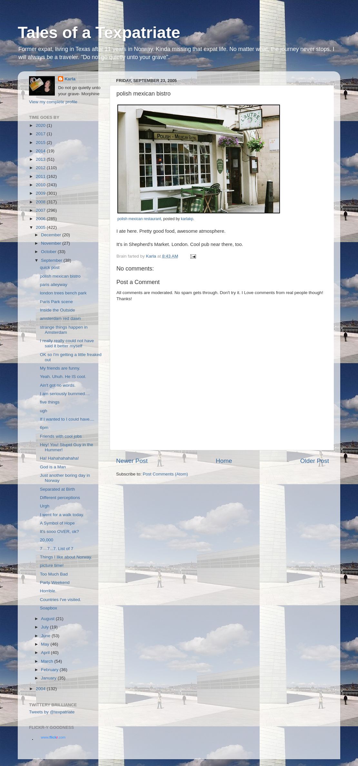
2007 (41, 210)
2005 (41, 227)
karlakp (187, 219)
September (52, 260)
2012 (41, 167)
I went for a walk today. (62, 514)
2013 (41, 159)
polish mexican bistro (60, 276)
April (46, 652)
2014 (41, 150)
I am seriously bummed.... (65, 393)
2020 (41, 125)
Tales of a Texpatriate (99, 33)
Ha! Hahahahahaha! (59, 458)
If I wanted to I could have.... (67, 419)
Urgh (44, 506)
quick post (50, 267)
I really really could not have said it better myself (67, 343)
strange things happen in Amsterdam (64, 330)
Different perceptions (60, 497)
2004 (41, 688)
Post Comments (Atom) (165, 474)
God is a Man (53, 467)
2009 (41, 193)
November (51, 243)
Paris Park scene (56, 301)
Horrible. (48, 590)
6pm (44, 427)
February (50, 669)
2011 (41, 176)
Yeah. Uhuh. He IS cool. (63, 376)
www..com (53, 737)
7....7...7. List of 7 (57, 548)
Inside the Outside (57, 310)
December (51, 234)
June (46, 635)
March (47, 661)
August (48, 618)
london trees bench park (63, 293)
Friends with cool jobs (61, 436)
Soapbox (48, 608)
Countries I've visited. (60, 599)
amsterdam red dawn (60, 318)
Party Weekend (55, 582)
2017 (41, 133)
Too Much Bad (54, 574)
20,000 (46, 539)
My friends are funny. (60, 368)
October (49, 251)
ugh (43, 410)
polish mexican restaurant (139, 219)
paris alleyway (53, 284)
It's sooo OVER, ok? (59, 531)
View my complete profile (53, 101)
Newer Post (132, 460)
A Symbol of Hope (57, 523)
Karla (70, 79)
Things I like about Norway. (66, 557)
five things (50, 402)
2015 (41, 142)
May (45, 644)
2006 (41, 218)
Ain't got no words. (58, 385)
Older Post (314, 460)
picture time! (52, 565)
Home (224, 460)
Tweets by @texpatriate (52, 712)
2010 (41, 184)
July (45, 627)
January (49, 678)
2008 (41, 201)
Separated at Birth (57, 489)
